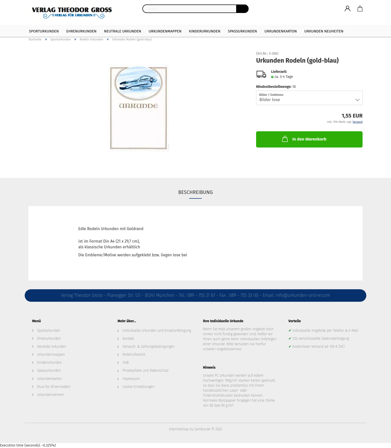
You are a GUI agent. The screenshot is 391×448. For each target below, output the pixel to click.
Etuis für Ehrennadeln (53, 387)
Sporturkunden (44, 31)
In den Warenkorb (303, 139)
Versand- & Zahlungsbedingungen (149, 346)
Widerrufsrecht (134, 354)
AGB (126, 362)
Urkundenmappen (165, 31)
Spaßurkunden (242, 31)
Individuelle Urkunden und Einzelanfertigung (157, 330)
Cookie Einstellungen (139, 387)
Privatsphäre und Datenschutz (146, 370)
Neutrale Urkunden (122, 31)
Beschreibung (195, 192)
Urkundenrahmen (50, 395)
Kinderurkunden (204, 31)
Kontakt (128, 338)
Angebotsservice (228, 349)
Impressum (131, 379)
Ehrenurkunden (81, 31)
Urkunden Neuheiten (323, 31)
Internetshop (179, 429)
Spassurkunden (49, 370)
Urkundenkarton (280, 31)
